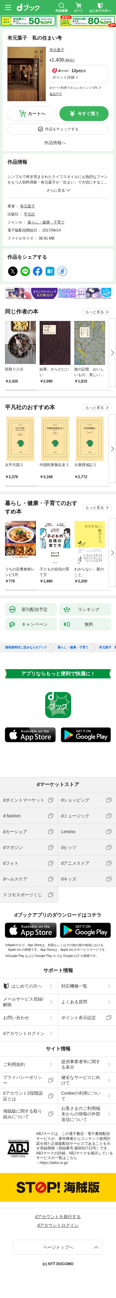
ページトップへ (58, 1247)
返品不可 (55, 94)
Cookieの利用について (81, 1096)
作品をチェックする (62, 129)
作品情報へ (55, 142)
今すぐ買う (88, 113)
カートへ (36, 113)
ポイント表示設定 (78, 1017)
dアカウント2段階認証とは (23, 1096)
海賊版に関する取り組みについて (22, 1114)
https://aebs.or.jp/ (54, 1163)
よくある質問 (74, 1001)
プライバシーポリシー (22, 1080)
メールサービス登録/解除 (23, 1002)
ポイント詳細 (63, 77)
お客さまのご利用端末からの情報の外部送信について (80, 1114)
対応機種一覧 (74, 986)
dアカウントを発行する (58, 1216)
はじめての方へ (22, 986)
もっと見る (94, 312)
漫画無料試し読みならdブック (26, 647)
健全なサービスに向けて (80, 1080)
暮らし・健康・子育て (46, 222)
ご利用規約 (14, 1064)
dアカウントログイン (24, 1033)
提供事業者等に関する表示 (80, 1064)
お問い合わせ (16, 1017)
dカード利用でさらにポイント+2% (73, 87)
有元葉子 (56, 50)
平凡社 (29, 214)
